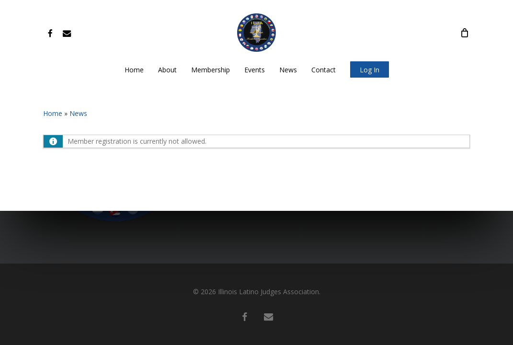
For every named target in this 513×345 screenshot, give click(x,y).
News (78, 113)
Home (52, 113)
